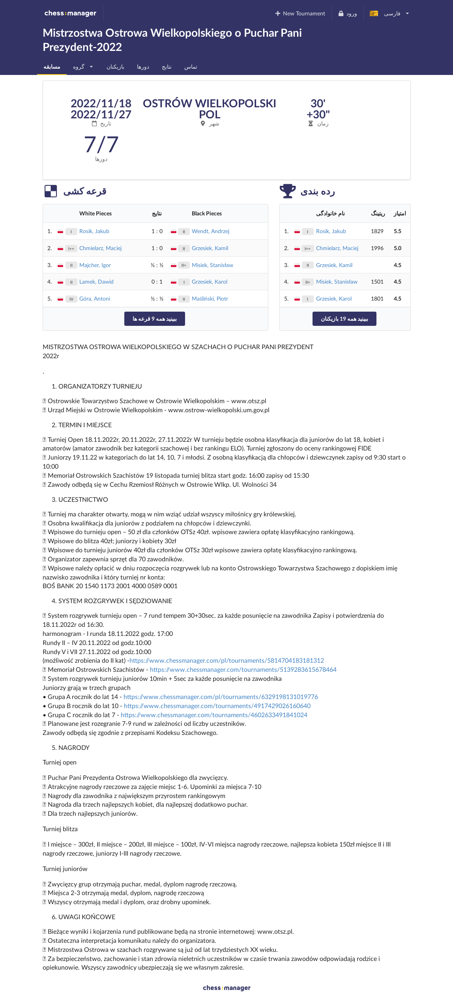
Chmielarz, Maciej (100, 248)
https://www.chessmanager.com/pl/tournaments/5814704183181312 (226, 660)
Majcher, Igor (95, 265)
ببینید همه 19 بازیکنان (344, 318)
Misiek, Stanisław (212, 265)
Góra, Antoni (94, 298)
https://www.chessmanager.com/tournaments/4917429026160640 (217, 705)
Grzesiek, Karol (209, 281)
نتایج (167, 66)
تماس (190, 66)
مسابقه (51, 66)
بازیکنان (115, 66)
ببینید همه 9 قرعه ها (155, 318)
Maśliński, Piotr (210, 298)
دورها (143, 66)
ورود (347, 13)
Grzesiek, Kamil (210, 248)
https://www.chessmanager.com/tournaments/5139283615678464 (243, 669)
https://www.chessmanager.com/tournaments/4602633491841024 (214, 714)
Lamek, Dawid (96, 281)
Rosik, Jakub (94, 231)
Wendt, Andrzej (210, 231)
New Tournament (299, 13)
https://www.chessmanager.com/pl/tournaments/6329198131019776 (221, 696)
